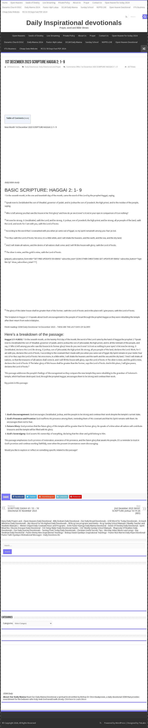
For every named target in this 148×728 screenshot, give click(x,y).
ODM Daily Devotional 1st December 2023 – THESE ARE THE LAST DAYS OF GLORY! (54, 327)
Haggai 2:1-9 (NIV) (13, 339)
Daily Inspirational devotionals (74, 22)
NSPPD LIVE (101, 7)
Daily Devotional (31, 67)
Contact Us (97, 3)
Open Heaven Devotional (119, 7)
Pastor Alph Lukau (51, 7)
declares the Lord (24, 349)
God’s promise (34, 440)
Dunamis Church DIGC (12, 7)
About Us (77, 3)
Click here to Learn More (75, 699)
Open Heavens (17, 3)
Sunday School (87, 7)
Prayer (86, 3)
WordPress (120, 723)
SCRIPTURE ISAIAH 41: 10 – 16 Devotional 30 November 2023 (23, 508)
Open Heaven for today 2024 (117, 3)
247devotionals (13, 67)
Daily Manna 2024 (32, 7)
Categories (8, 623)
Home (4, 3)
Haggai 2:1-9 (24, 317)
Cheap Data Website (10, 12)
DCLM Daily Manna (70, 7)
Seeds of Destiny (33, 3)
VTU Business (139, 7)
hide (26, 118)
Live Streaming (49, 3)
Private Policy (64, 3)
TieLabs (142, 723)
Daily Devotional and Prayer (50, 67)
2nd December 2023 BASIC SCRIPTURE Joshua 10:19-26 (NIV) (124, 509)
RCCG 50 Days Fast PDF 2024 (34, 12)
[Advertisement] (74, 92)
